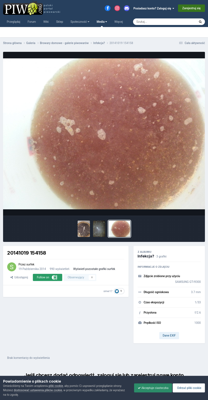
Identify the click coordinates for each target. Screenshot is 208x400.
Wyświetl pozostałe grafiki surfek (94, 269)
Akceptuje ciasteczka (151, 388)
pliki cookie (56, 386)
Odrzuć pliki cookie (188, 388)
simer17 (108, 291)
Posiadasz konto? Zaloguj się (153, 8)
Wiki (46, 21)
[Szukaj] (155, 21)
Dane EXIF (169, 335)
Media (102, 23)
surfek (30, 264)
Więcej (118, 21)
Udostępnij (19, 277)
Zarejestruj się (191, 8)
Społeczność (79, 21)
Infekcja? (146, 256)
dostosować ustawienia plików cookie (38, 390)
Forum (32, 21)
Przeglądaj (13, 21)
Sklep (59, 21)
